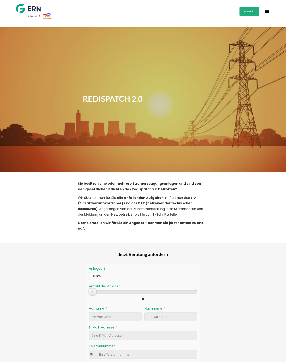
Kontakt (249, 11)
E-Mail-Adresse (101, 327)
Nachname (153, 308)
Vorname (96, 308)
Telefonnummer (102, 346)
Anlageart (97, 268)
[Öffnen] (267, 11)
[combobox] (93, 354)
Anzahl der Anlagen (105, 286)
